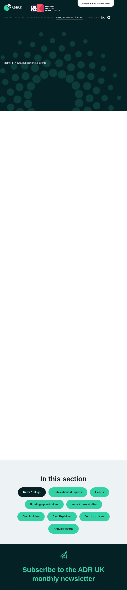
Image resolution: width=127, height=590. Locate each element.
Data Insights (100, 155)
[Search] (109, 18)
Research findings (103, 214)
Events (97, 174)
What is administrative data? (96, 3)
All (95, 124)
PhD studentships (103, 189)
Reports (98, 208)
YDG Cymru (100, 296)
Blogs (97, 144)
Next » (79, 131)
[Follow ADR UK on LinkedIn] (103, 17)
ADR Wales (100, 282)
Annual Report (101, 139)
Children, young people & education (102, 346)
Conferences (100, 149)
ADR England (101, 268)
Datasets (98, 169)
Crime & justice (102, 363)
